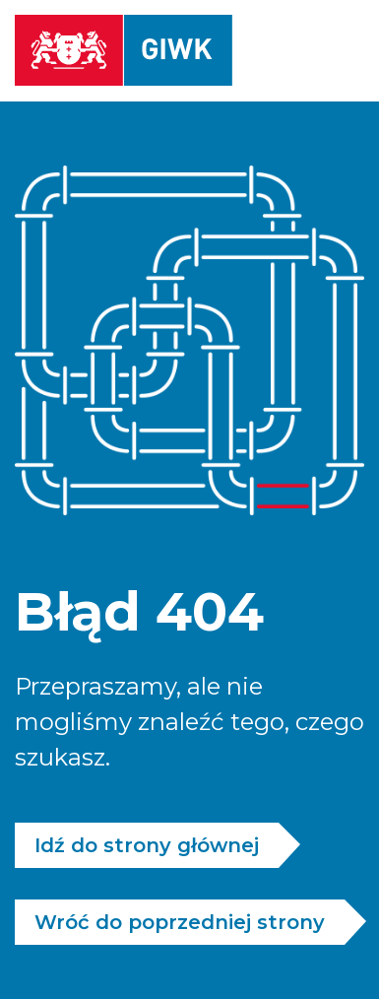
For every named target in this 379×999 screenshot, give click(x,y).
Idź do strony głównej (146, 845)
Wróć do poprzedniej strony (179, 922)
